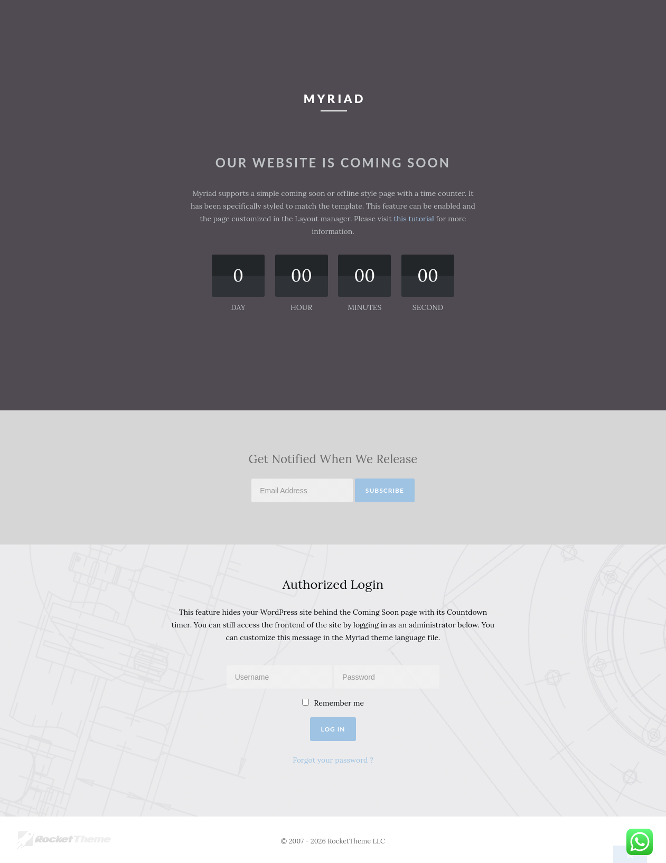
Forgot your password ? (333, 760)
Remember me (339, 703)
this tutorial (414, 218)
